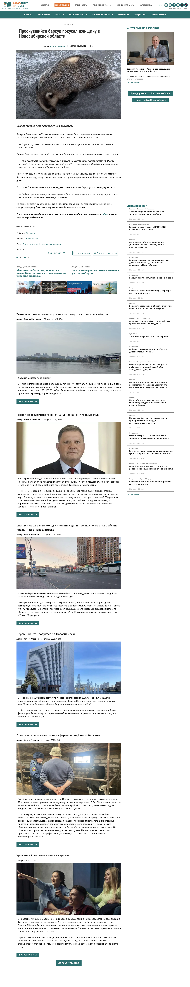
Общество (68, 24)
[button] (160, 5)
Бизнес (132, 209)
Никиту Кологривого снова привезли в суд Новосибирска (95, 272)
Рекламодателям (178, 8)
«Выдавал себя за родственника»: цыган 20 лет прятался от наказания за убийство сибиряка (41, 273)
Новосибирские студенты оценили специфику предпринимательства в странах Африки (147, 402)
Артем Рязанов (57, 46)
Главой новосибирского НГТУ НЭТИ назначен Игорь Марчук (57, 415)
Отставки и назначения (139, 224)
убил (105, 214)
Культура (133, 333)
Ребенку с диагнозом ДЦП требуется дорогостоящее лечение (148, 350)
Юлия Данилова (32, 419)
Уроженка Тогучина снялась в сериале (42, 855)
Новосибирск (32, 238)
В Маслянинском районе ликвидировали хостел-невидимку (150, 482)
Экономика (152, 361)
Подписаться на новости (105, 253)
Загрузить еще (68, 963)
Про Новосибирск (160, 93)
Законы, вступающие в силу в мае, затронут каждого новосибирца (62, 314)
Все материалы (133, 82)
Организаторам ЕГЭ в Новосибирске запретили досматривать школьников (149, 436)
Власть (140, 209)
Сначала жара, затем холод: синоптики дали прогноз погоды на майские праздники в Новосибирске (149, 262)
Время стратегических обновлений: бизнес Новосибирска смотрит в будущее (151, 307)
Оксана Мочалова (32, 319)
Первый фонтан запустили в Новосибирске (45, 634)
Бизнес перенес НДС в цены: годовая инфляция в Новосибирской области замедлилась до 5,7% (148, 367)
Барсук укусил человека (50, 244)
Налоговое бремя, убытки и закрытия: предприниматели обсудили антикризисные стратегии (148, 420)
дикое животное (30, 244)
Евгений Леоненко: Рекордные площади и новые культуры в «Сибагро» (148, 69)
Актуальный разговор (143, 28)
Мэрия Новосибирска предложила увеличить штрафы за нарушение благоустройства (146, 244)
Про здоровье (138, 93)
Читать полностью (27, 401)
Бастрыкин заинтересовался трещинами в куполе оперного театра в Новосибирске (151, 452)
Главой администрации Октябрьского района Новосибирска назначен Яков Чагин (151, 467)
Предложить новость (81, 253)
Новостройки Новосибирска (150, 100)
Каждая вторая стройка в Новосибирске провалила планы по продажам (149, 322)
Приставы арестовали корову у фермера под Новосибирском (58, 735)
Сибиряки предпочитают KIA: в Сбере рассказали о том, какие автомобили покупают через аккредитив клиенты (148, 385)
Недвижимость (143, 318)
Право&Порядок (146, 479)
